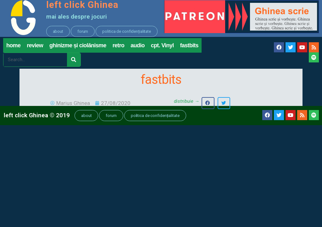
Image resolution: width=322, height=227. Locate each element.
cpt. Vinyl (162, 47)
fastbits (189, 47)
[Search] (73, 61)
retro (119, 47)
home (13, 47)
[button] (58, 31)
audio (137, 47)
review (35, 47)
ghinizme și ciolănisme (77, 47)
